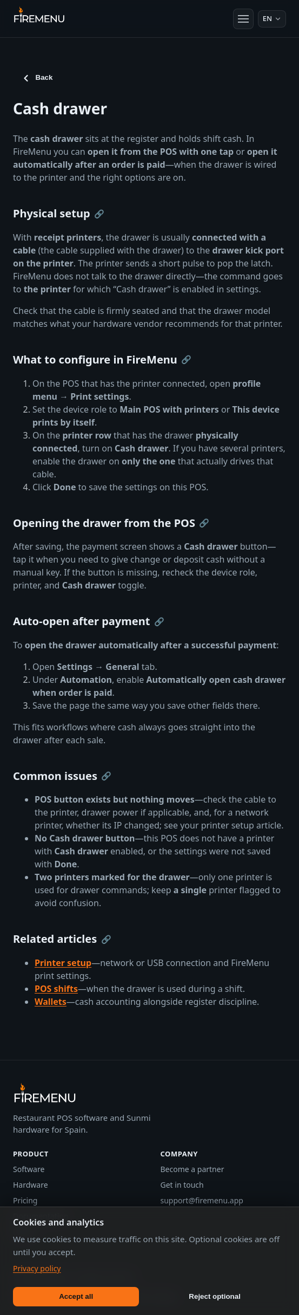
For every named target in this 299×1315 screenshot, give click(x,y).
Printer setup (63, 963)
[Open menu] (243, 19)
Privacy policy (37, 1268)
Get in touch (182, 1185)
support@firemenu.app (202, 1200)
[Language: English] (272, 19)
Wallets (51, 1002)
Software (28, 1169)
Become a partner (192, 1169)
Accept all (76, 1296)
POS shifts (56, 989)
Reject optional (215, 1296)
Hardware (30, 1185)
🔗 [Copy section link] (99, 214)
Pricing (25, 1200)
